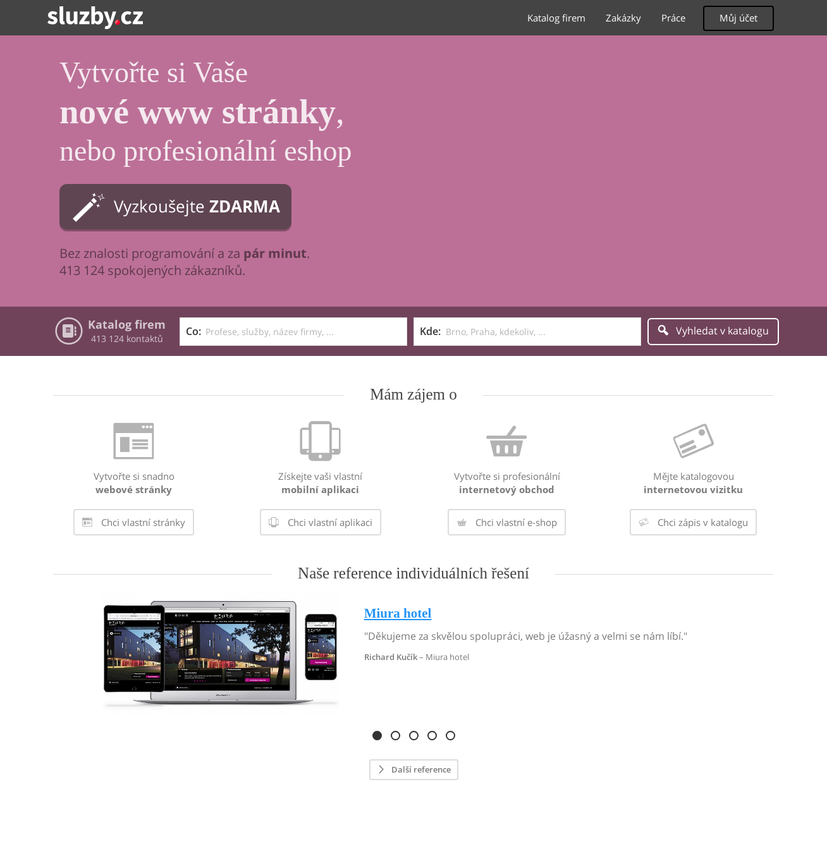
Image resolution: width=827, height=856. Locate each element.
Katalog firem (556, 17)
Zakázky (623, 17)
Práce (673, 17)
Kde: (430, 331)
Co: (193, 331)
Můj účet (738, 17)
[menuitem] (133, 480)
